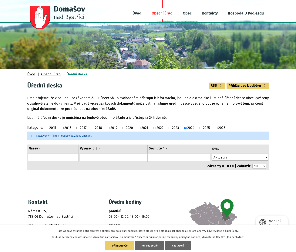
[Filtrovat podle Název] (53, 157)
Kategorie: (35, 128)
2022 (159, 128)
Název (33, 148)
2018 (98, 128)
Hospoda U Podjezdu (246, 13)
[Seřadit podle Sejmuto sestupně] (166, 148)
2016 (67, 128)
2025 (206, 128)
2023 (175, 128)
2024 (190, 128)
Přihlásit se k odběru (248, 85)
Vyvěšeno (88, 148)
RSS (217, 85)
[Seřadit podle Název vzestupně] (40, 147)
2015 (52, 128)
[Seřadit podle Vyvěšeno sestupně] (99, 148)
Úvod (137, 13)
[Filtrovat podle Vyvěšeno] (113, 157)
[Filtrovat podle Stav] (240, 157)
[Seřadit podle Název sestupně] (40, 148)
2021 (144, 128)
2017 (83, 128)
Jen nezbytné (150, 245)
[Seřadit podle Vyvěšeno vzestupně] (99, 147)
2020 (129, 128)
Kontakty (210, 13)
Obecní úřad (162, 13)
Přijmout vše (120, 245)
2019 (113, 128)
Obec (187, 13)
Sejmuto (156, 148)
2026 (221, 128)
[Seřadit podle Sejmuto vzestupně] (166, 147)
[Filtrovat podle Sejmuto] (179, 157)
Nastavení (178, 245)
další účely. (232, 231)
